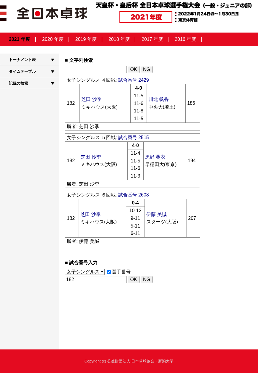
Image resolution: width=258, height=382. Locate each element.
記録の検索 (18, 83)
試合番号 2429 (133, 80)
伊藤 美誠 (156, 214)
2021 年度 (19, 39)
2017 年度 (152, 39)
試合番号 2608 (133, 194)
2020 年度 (53, 39)
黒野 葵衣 (155, 156)
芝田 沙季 (91, 99)
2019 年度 (86, 39)
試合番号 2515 (133, 137)
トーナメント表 (22, 59)
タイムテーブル (22, 71)
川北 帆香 (159, 99)
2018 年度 (119, 39)
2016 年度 (185, 39)
